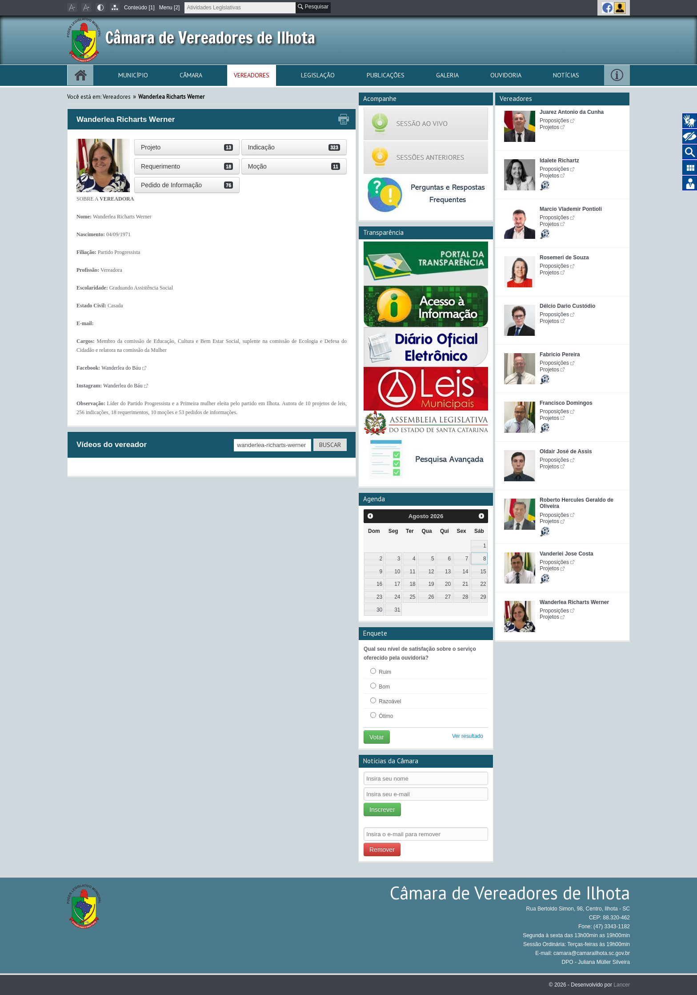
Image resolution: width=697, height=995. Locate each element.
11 (412, 571)
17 (397, 584)
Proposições (554, 120)
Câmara (191, 75)
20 (448, 584)
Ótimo (381, 715)
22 (483, 584)
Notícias (566, 75)
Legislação (318, 75)
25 (412, 597)
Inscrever (382, 809)
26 (431, 597)
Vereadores (251, 75)
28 (465, 597)
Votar (376, 737)
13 (448, 571)
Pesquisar (313, 7)
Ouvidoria (505, 75)
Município (133, 75)
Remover (382, 849)
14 (465, 571)
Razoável (385, 701)
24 (397, 597)
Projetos (549, 127)
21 (465, 584)
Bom (380, 686)
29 (483, 597)
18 (412, 584)
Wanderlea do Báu (120, 368)
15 (483, 571)
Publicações (386, 75)
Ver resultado (467, 736)
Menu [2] (169, 7)
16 (379, 584)
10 (397, 571)
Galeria (447, 75)
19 (431, 584)
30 (379, 610)
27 (448, 597)
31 (397, 610)
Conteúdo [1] (139, 7)
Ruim (380, 671)
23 (379, 597)
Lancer (621, 985)
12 (431, 571)
